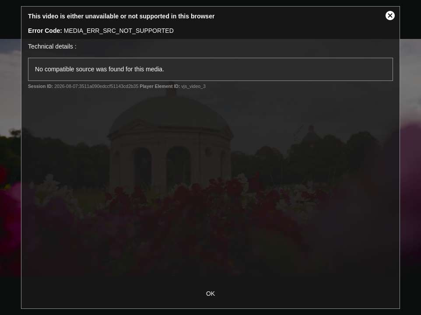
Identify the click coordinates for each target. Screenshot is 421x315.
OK (210, 293)
